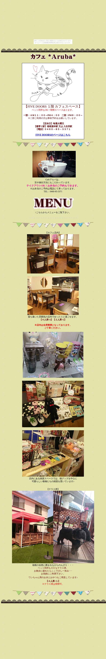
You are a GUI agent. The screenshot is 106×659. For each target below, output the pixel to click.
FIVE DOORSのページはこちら (53, 135)
